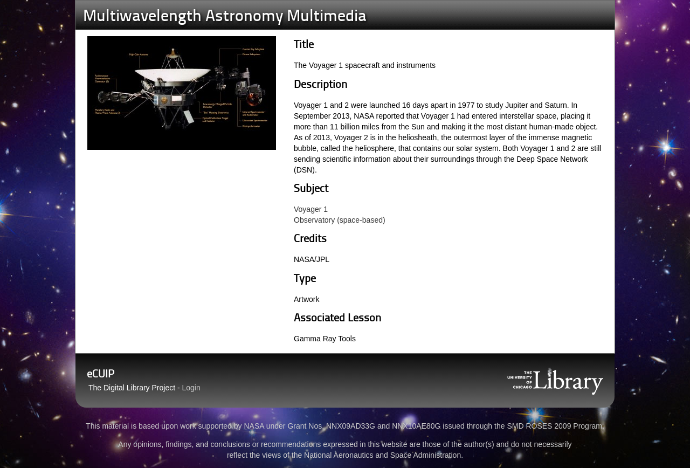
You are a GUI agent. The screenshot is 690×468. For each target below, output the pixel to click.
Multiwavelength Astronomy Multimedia (225, 17)
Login (191, 387)
